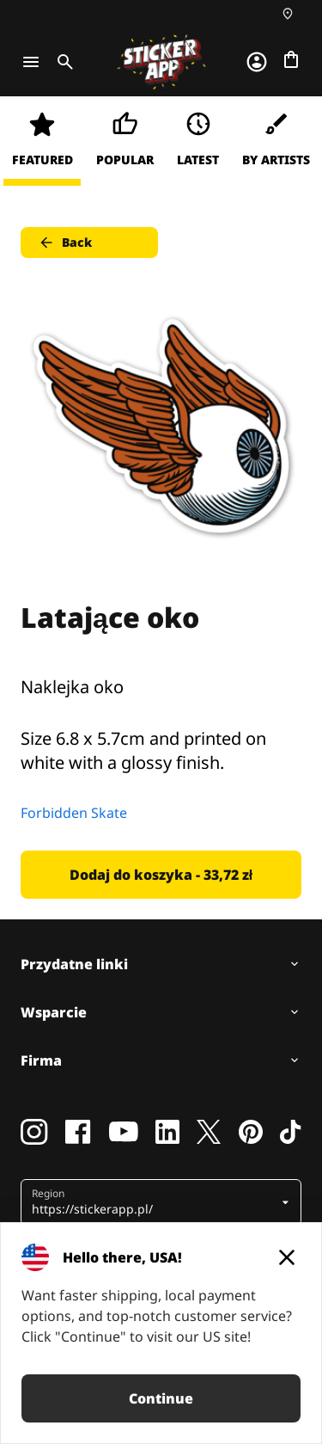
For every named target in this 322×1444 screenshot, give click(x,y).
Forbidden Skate (74, 812)
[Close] (287, 1257)
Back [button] (65, 242)
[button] (154, 1202)
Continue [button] (161, 1398)
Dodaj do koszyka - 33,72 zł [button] (161, 874)
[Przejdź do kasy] (291, 59)
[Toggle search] (62, 62)
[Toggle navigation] (31, 62)
